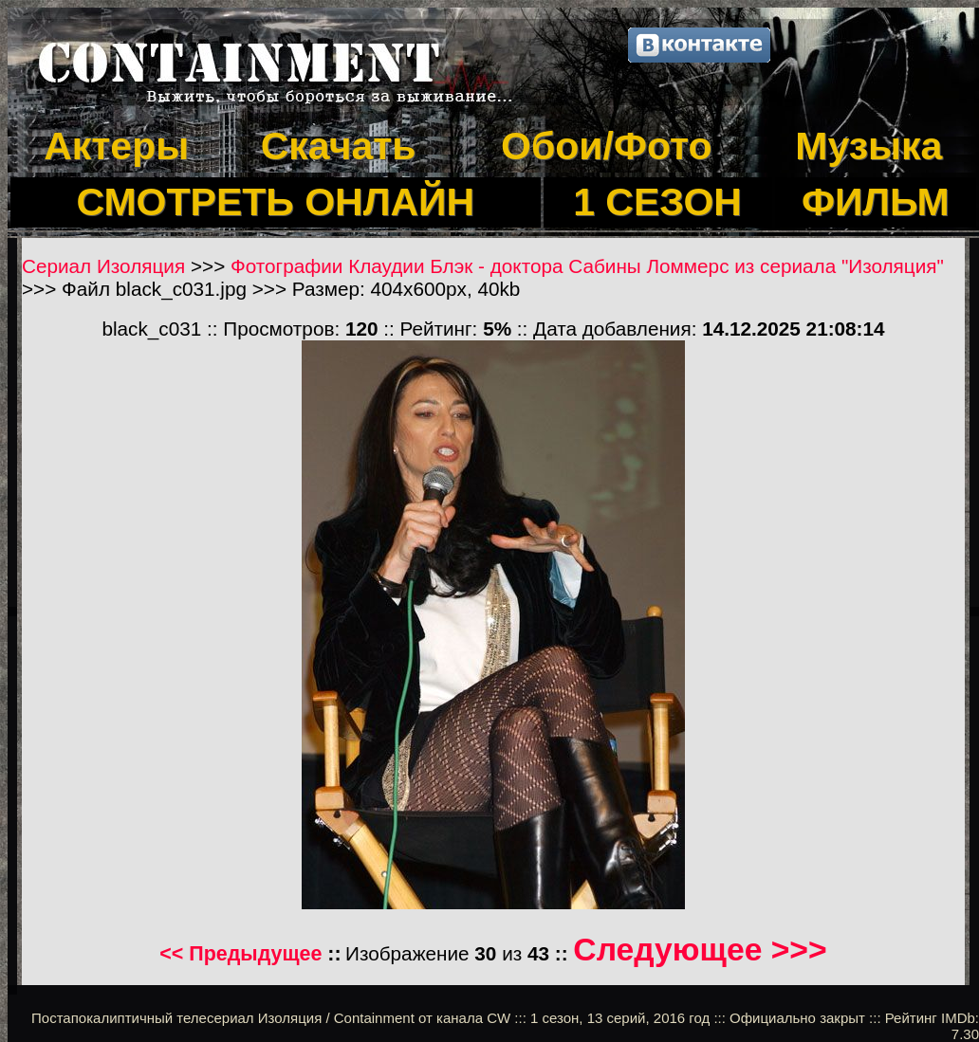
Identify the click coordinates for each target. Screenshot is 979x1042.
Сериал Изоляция (103, 266)
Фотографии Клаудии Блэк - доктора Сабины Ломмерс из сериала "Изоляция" (587, 266)
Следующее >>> (699, 949)
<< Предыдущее (240, 953)
